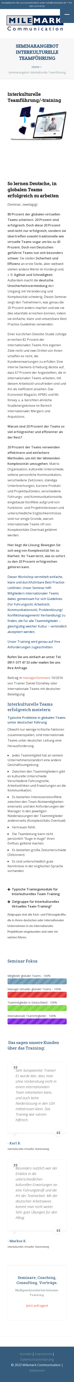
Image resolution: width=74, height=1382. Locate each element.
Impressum (43, 1354)
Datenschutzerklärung (37, 1359)
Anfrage (20, 668)
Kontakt (26, 1354)
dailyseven (37, 1370)
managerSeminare (36, 678)
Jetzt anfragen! (37, 1305)
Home (35, 67)
